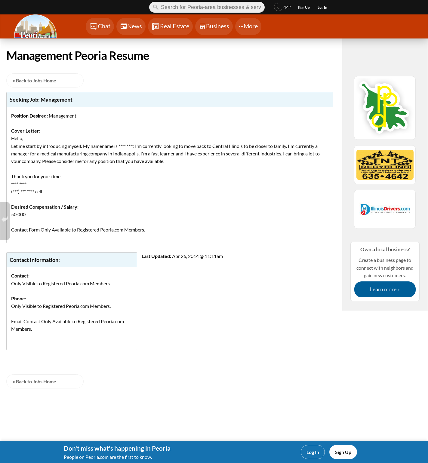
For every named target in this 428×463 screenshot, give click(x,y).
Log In (312, 452)
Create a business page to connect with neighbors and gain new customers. (385, 271)
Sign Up (343, 452)
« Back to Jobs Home (34, 80)
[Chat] (100, 26)
